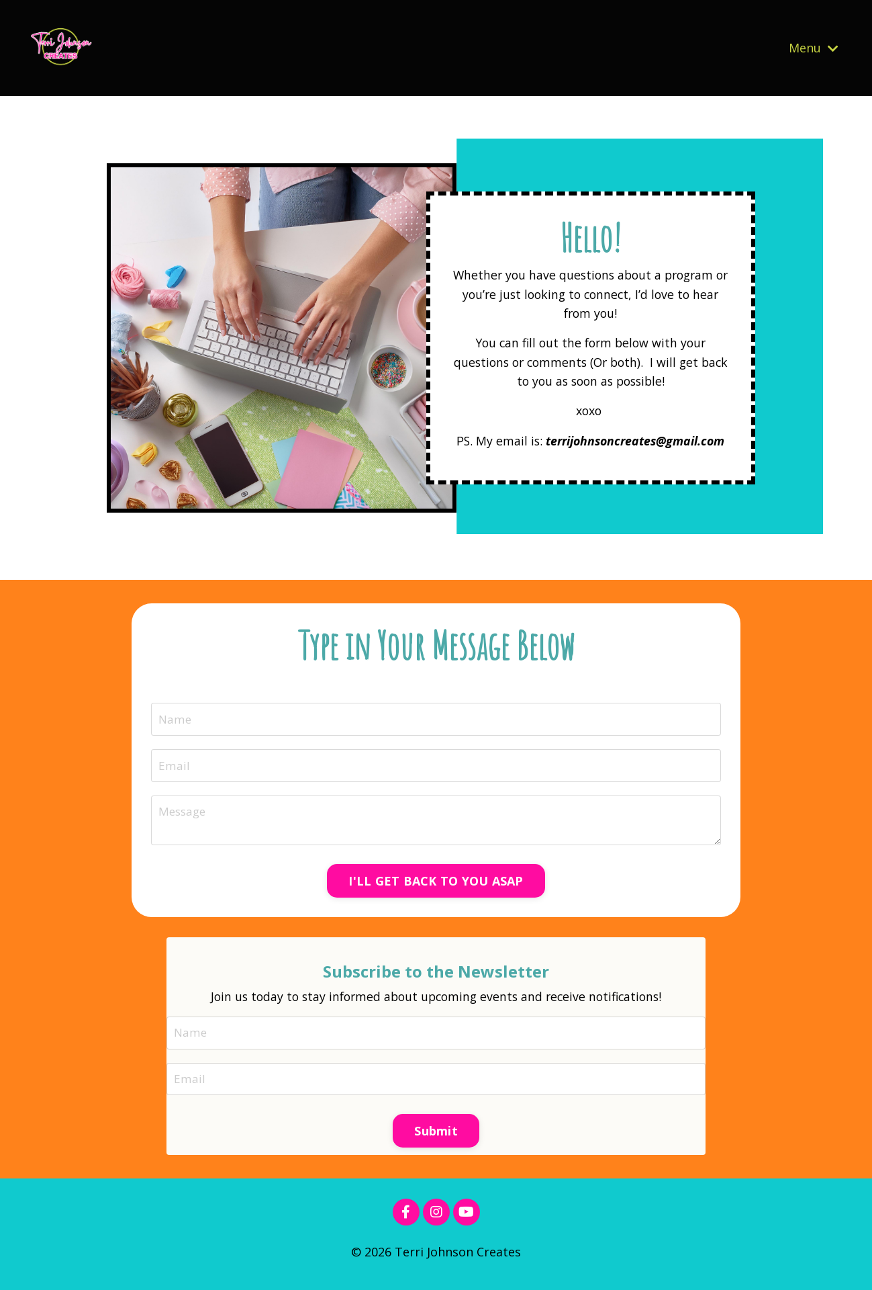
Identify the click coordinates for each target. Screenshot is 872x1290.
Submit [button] (436, 1137)
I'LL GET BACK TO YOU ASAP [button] (435, 885)
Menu (813, 48)
